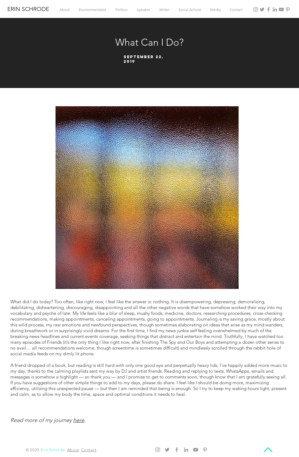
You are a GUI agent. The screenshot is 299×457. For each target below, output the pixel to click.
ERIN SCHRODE (28, 8)
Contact (88, 450)
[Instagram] (256, 9)
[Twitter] (262, 9)
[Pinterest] (288, 9)
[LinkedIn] (275, 9)
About (73, 450)
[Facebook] (268, 9)
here (78, 420)
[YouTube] (281, 9)
